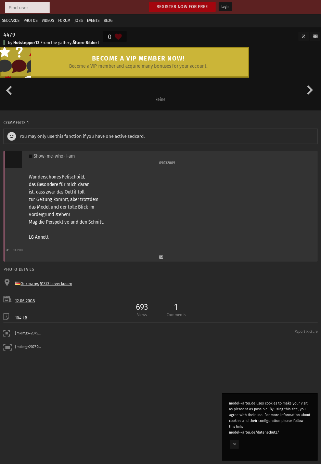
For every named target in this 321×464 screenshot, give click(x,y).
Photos (31, 20)
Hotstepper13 (26, 42)
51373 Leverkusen (56, 283)
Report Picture (306, 332)
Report (19, 250)
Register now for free (182, 6)
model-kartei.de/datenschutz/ (254, 432)
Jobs (79, 20)
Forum (64, 20)
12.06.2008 (25, 301)
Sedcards (11, 20)
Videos (48, 20)
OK (234, 444)
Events (93, 20)
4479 (9, 34)
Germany (29, 283)
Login (225, 7)
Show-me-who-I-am (54, 156)
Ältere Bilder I (86, 42)
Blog (108, 20)
